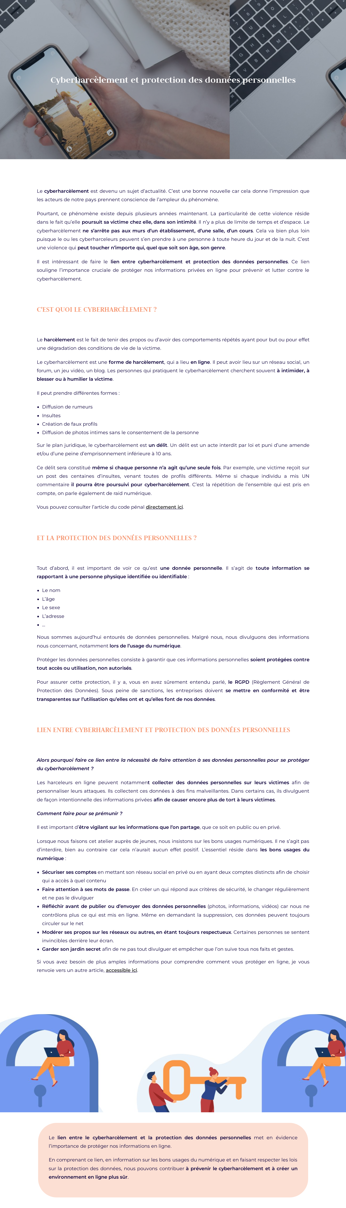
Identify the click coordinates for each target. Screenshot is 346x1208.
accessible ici (121, 970)
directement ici (164, 507)
